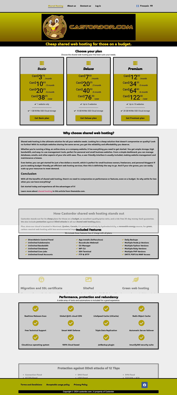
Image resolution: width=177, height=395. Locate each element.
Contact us (85, 5)
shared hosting (45, 191)
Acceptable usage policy (58, 384)
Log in (98, 5)
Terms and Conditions (31, 384)
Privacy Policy (80, 384)
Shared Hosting (55, 5)
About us (71, 5)
